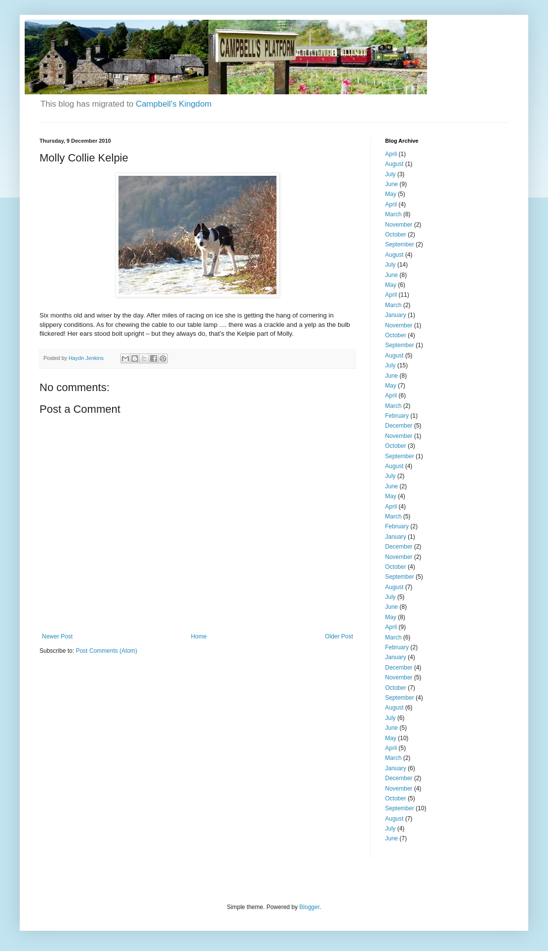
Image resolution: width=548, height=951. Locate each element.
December (398, 425)
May (390, 194)
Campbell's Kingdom (173, 104)
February (397, 415)
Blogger (309, 907)
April (391, 154)
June (391, 184)
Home (199, 636)
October (395, 234)
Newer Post (57, 636)
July (390, 174)
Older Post (339, 636)
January (395, 315)
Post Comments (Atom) (106, 650)
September (399, 244)
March (393, 214)
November (398, 224)
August (394, 163)
